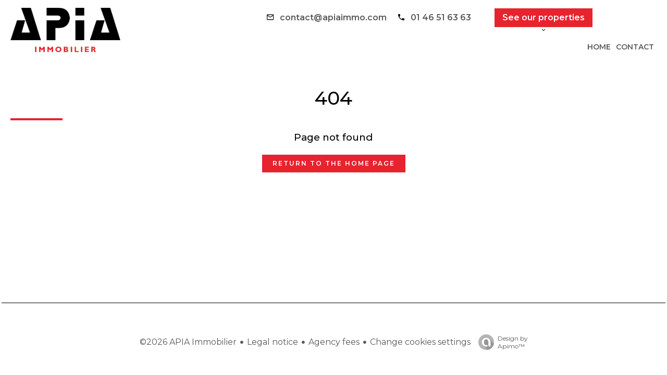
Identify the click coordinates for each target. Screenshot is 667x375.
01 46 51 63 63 (441, 17)
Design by (500, 342)
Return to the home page (334, 163)
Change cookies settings (420, 342)
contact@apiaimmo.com (333, 17)
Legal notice (272, 342)
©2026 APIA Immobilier (188, 342)
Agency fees (334, 342)
